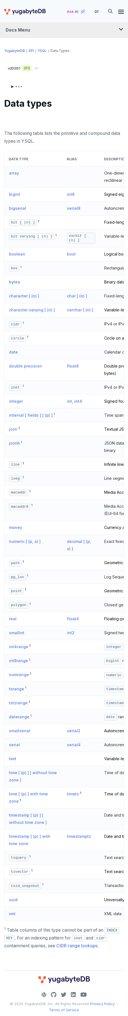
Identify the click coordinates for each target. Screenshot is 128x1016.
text (12, 758)
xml (12, 913)
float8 (73, 366)
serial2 (73, 730)
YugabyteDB (14, 51)
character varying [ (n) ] (32, 309)
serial (14, 744)
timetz (73, 793)
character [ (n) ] (24, 296)
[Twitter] (63, 995)
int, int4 (74, 401)
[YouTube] (83, 995)
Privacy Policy (102, 1003)
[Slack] (43, 995)
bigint (14, 194)
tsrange (16, 688)
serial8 (73, 208)
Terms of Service (64, 1010)
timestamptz (79, 836)
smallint (16, 632)
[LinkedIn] (73, 995)
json (13, 429)
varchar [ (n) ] (80, 309)
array (14, 173)
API (31, 51)
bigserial (17, 208)
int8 (71, 194)
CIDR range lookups (76, 945)
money (15, 527)
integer (16, 401)
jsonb (14, 443)
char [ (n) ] (77, 296)
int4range (18, 646)
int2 (71, 632)
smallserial (19, 730)
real (13, 618)
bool (71, 254)
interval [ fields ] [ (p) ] (31, 415)
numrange (19, 674)
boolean (17, 254)
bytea (14, 282)
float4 (73, 618)
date (13, 352)
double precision (25, 366)
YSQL (42, 51)
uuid (13, 899)
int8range (18, 660)
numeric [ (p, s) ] (25, 541)
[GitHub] (53, 995)
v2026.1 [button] (24, 67)
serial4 (74, 744)
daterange (19, 716)
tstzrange (18, 702)
